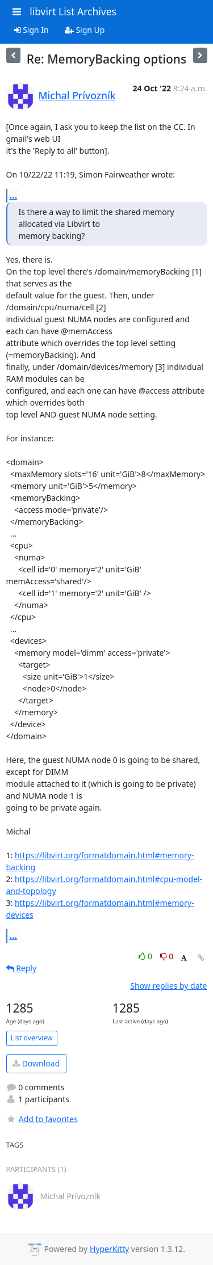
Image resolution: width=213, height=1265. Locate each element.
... (14, 195)
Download (36, 1063)
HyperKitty (109, 1248)
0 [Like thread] (146, 956)
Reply (21, 968)
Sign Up (85, 29)
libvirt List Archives (73, 11)
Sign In (31, 29)
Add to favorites (42, 1119)
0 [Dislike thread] (167, 956)
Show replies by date (168, 985)
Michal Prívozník (77, 95)
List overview (32, 1038)
